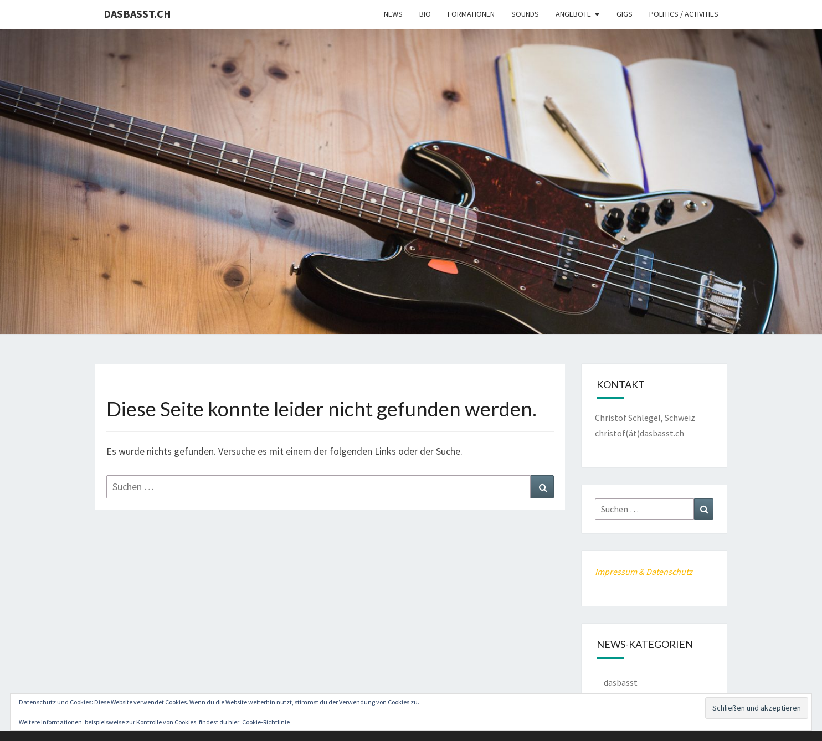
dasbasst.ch (137, 13)
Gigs (625, 14)
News (393, 14)
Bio (425, 14)
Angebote (573, 14)
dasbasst (621, 682)
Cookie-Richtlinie (266, 722)
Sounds (525, 14)
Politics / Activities (683, 14)
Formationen (471, 14)
